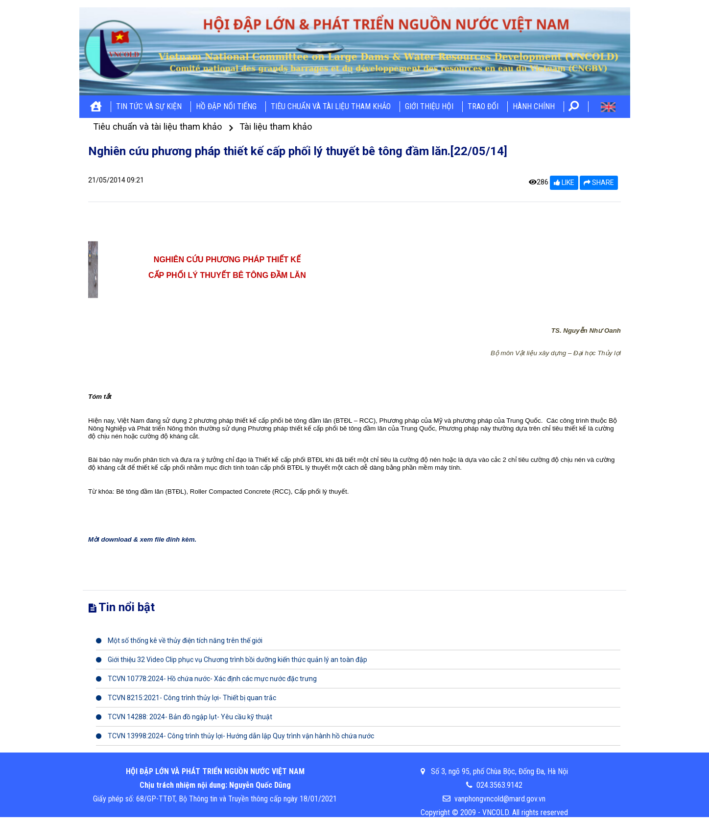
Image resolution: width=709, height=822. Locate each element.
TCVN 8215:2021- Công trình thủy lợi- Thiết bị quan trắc (186, 698)
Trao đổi (483, 106)
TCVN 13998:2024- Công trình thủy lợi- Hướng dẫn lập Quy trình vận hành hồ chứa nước (235, 736)
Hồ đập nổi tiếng (226, 106)
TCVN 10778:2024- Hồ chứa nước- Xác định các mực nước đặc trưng (206, 679)
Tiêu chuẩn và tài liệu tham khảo (331, 106)
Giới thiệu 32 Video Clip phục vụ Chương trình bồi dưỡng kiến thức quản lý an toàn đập (231, 659)
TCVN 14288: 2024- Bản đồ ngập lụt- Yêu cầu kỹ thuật (184, 717)
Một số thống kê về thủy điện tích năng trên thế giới (179, 640)
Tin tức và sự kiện (149, 106)
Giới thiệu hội (429, 106)
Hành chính (534, 106)
